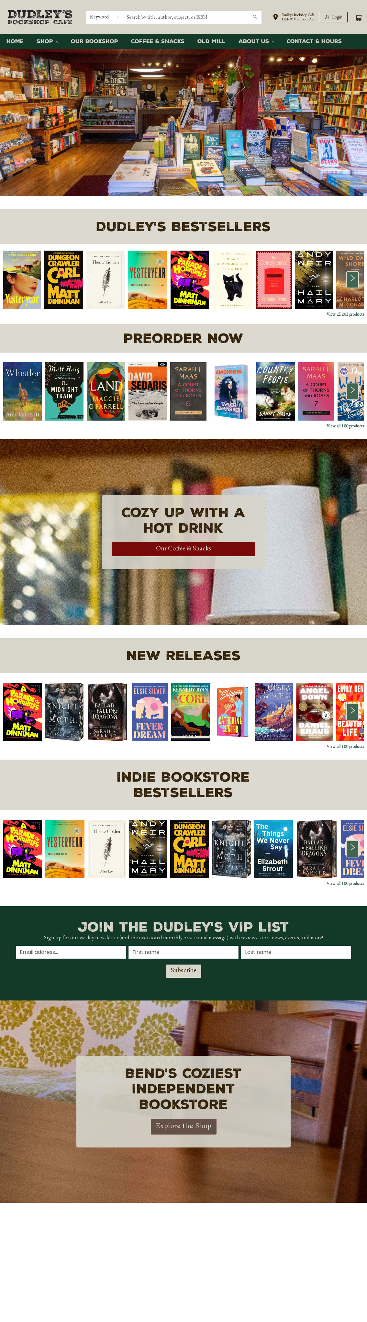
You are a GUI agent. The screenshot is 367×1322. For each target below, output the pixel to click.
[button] (294, 18)
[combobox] (105, 17)
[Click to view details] (22, 280)
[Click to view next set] (352, 279)
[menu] (183, 41)
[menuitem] (15, 41)
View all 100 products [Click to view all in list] (345, 426)
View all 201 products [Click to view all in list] (345, 314)
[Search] (255, 17)
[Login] (334, 17)
